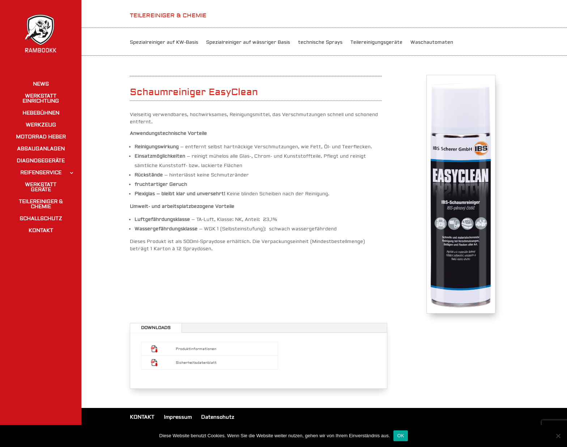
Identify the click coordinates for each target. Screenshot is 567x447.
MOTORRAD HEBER (41, 137)
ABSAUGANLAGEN (41, 149)
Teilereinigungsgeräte (376, 42)
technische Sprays (320, 42)
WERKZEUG (41, 125)
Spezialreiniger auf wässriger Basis (248, 42)
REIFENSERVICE (40, 173)
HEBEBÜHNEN (40, 113)
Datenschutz (217, 417)
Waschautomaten (431, 42)
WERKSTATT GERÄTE (40, 187)
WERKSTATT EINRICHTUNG (40, 99)
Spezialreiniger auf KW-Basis (164, 42)
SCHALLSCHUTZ (41, 219)
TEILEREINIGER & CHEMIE (41, 204)
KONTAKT (41, 231)
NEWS (41, 85)
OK (400, 435)
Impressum (178, 417)
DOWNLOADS (156, 328)
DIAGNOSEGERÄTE (41, 161)
